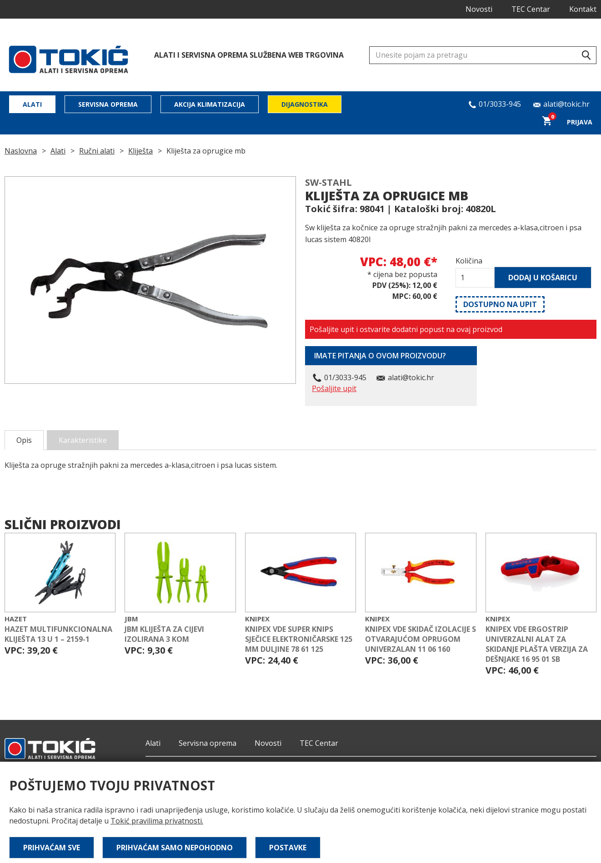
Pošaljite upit (334, 388)
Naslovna (21, 151)
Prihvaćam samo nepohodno (174, 848)
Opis (24, 440)
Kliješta (140, 151)
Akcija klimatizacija (209, 104)
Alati (32, 104)
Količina (469, 261)
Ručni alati (97, 151)
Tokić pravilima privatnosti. (156, 821)
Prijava (579, 122)
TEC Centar (530, 9)
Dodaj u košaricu (542, 278)
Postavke (287, 848)
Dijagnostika (304, 104)
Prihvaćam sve (51, 848)
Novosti (479, 9)
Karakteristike (83, 440)
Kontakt (582, 9)
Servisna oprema (108, 104)
